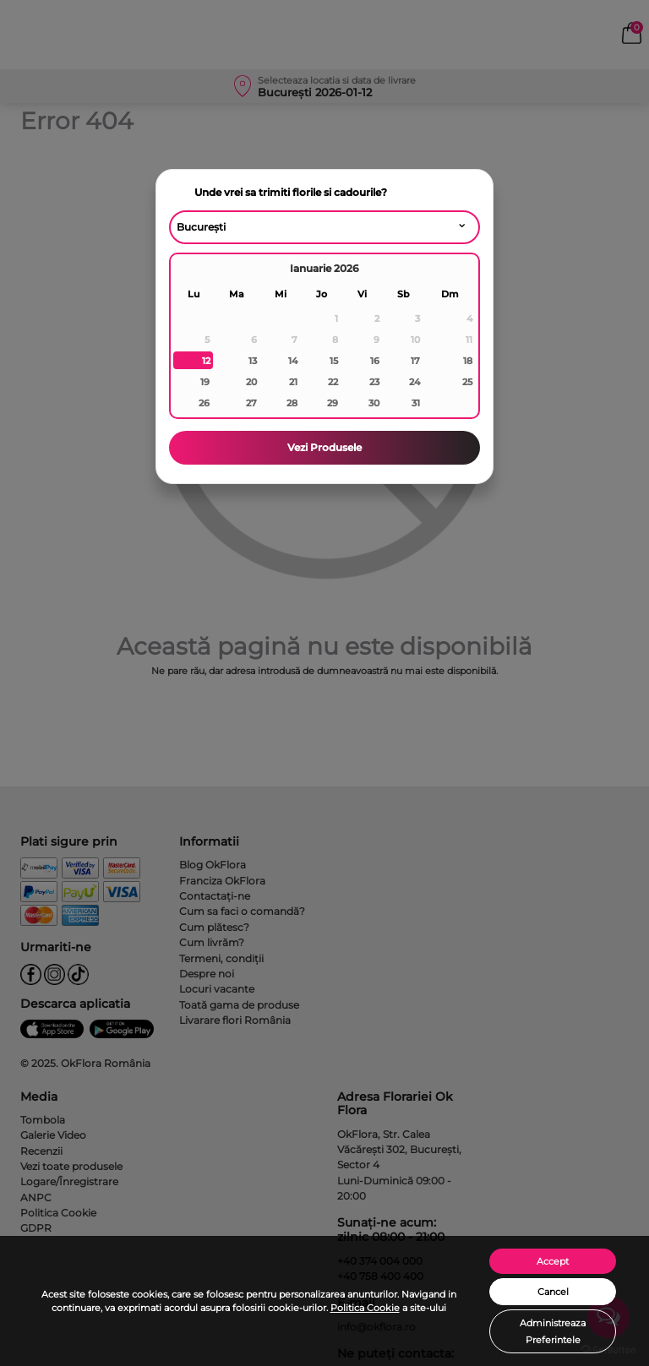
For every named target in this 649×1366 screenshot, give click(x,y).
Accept (553, 1261)
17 (415, 361)
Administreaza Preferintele (553, 1331)
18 (467, 361)
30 (373, 403)
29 (332, 403)
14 (292, 361)
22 (333, 382)
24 (414, 382)
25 (467, 382)
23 (374, 382)
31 (416, 403)
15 (334, 361)
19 (205, 382)
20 (251, 382)
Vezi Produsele (324, 447)
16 (374, 361)
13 (252, 361)
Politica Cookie (365, 1308)
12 (206, 361)
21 (293, 382)
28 (291, 403)
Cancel (553, 1292)
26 (204, 403)
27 (251, 403)
